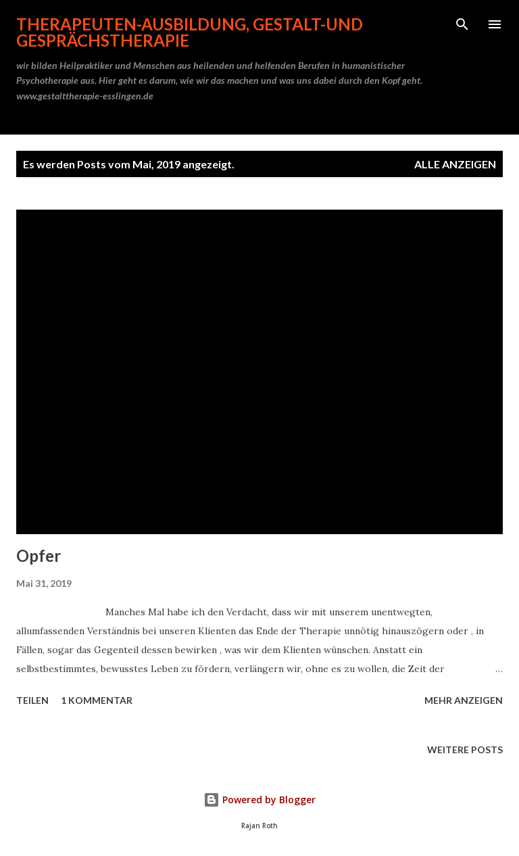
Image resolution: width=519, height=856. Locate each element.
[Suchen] (462, 24)
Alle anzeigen (455, 164)
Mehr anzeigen (463, 700)
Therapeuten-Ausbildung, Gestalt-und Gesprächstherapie (189, 32)
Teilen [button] (32, 700)
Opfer (38, 555)
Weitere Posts (465, 749)
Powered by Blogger (259, 799)
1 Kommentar (96, 700)
